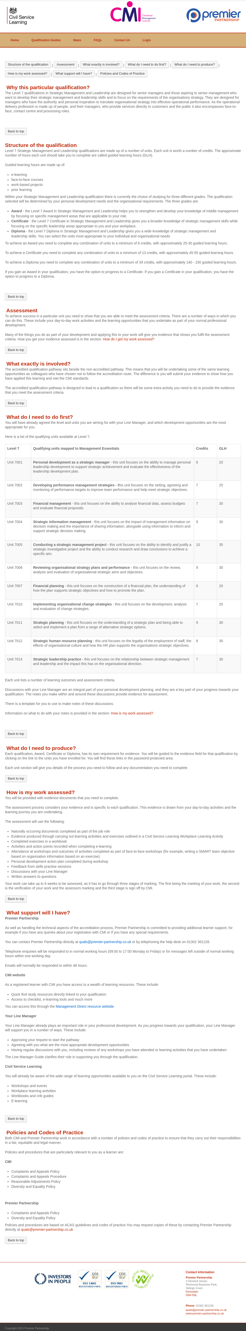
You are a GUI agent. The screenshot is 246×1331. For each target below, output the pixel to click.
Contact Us (122, 40)
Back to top (16, 131)
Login (147, 40)
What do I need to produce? (194, 64)
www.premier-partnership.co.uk (205, 1313)
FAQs (97, 40)
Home (15, 40)
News (77, 40)
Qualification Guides (46, 40)
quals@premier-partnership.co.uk (47, 1229)
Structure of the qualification (28, 64)
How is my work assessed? (27, 73)
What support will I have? (73, 73)
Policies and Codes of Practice (122, 73)
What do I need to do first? (147, 64)
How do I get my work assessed (128, 339)
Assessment (66, 64)
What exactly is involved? (101, 64)
